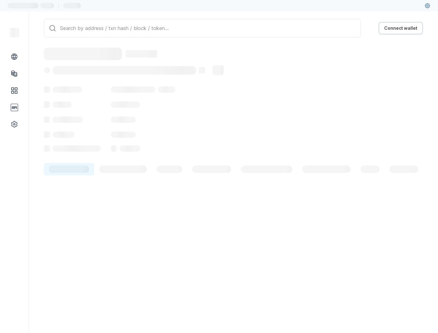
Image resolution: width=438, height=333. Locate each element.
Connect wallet (400, 28)
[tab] (69, 169)
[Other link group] (14, 124)
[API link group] (14, 107)
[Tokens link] (14, 73)
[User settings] (427, 6)
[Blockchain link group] (14, 57)
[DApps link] (14, 90)
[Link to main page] (14, 32)
